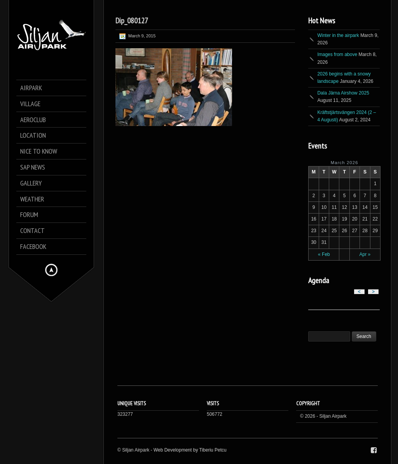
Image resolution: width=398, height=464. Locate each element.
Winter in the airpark (338, 35)
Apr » (365, 254)
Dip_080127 (131, 21)
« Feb (324, 254)
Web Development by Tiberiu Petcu (190, 450)
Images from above (337, 54)
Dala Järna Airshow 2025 (343, 93)
